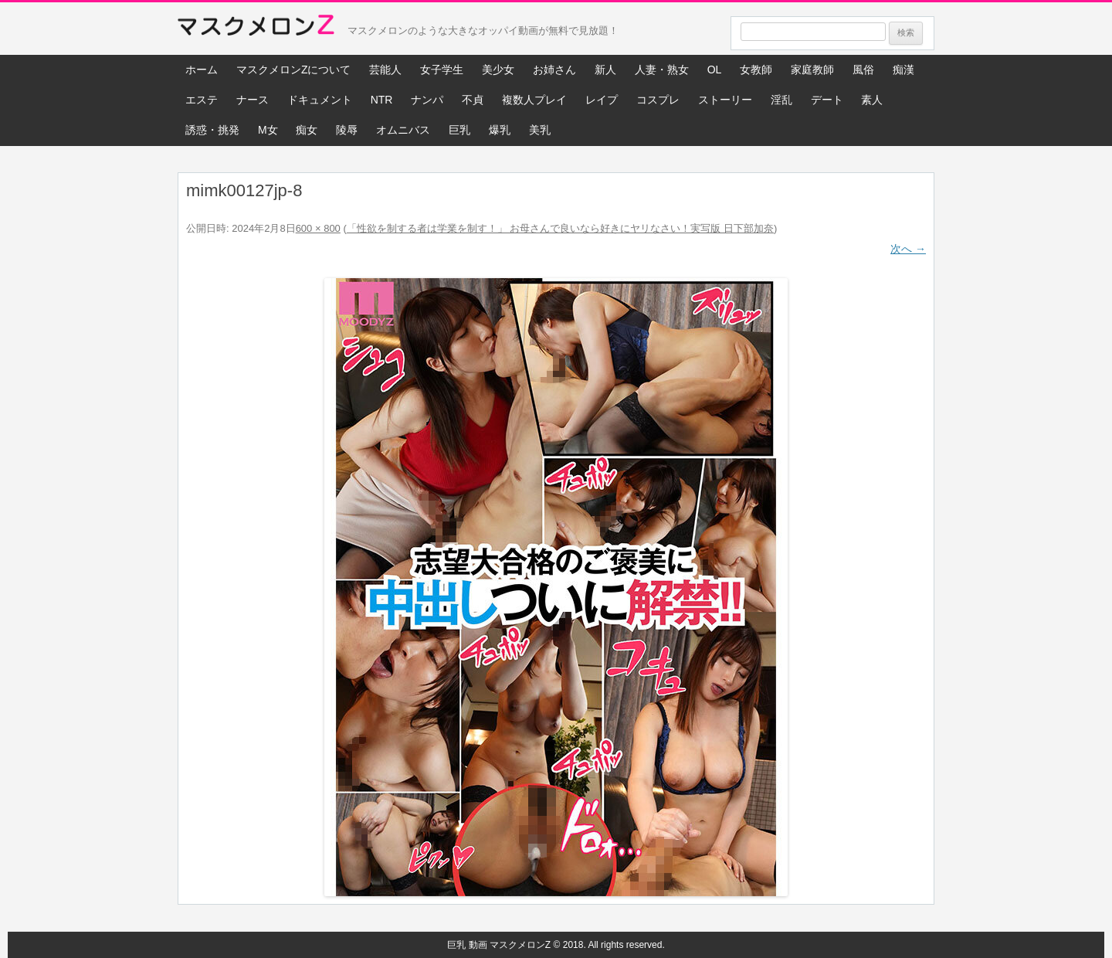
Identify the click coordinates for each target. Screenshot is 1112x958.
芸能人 (385, 69)
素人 (872, 99)
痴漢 (903, 69)
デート (827, 99)
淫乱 (781, 99)
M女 (268, 130)
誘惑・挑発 (212, 130)
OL (714, 69)
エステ (201, 99)
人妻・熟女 (662, 69)
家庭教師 (812, 69)
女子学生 (441, 69)
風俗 (863, 69)
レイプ (601, 99)
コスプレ (658, 99)
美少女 (498, 69)
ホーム (201, 69)
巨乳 (459, 130)
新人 (605, 69)
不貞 (472, 99)
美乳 (540, 130)
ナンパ (427, 99)
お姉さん (554, 69)
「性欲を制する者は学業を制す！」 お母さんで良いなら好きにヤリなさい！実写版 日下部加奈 (560, 228)
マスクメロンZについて (293, 69)
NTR (382, 99)
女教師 (756, 69)
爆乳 (499, 130)
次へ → (908, 249)
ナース (252, 99)
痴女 (306, 130)
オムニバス (403, 130)
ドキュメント (319, 99)
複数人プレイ (534, 99)
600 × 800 (318, 228)
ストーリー (725, 99)
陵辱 (347, 130)
